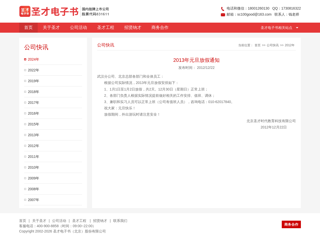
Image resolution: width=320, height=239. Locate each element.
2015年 (33, 124)
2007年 (33, 200)
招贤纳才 (100, 221)
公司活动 (59, 221)
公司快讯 (273, 45)
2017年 (33, 103)
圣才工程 (79, 221)
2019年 (33, 81)
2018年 (33, 92)
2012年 (33, 146)
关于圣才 (39, 221)
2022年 (33, 70)
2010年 (33, 167)
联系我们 (120, 221)
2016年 (33, 113)
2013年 (33, 135)
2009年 (33, 178)
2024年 (33, 59)
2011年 (33, 157)
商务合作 (291, 224)
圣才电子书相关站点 (276, 28)
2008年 (33, 189)
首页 (258, 45)
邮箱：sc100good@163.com (249, 14)
